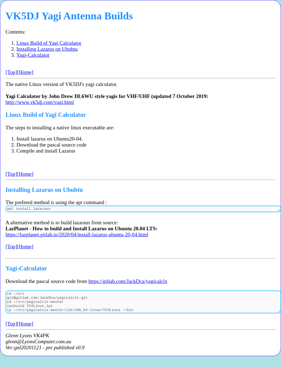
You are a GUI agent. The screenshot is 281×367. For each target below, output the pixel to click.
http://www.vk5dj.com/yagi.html (39, 102)
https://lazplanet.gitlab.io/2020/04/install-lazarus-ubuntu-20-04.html (76, 235)
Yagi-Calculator (33, 55)
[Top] (11, 72)
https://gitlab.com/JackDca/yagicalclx (127, 282)
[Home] (25, 72)
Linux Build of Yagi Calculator (48, 43)
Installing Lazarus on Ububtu (46, 49)
